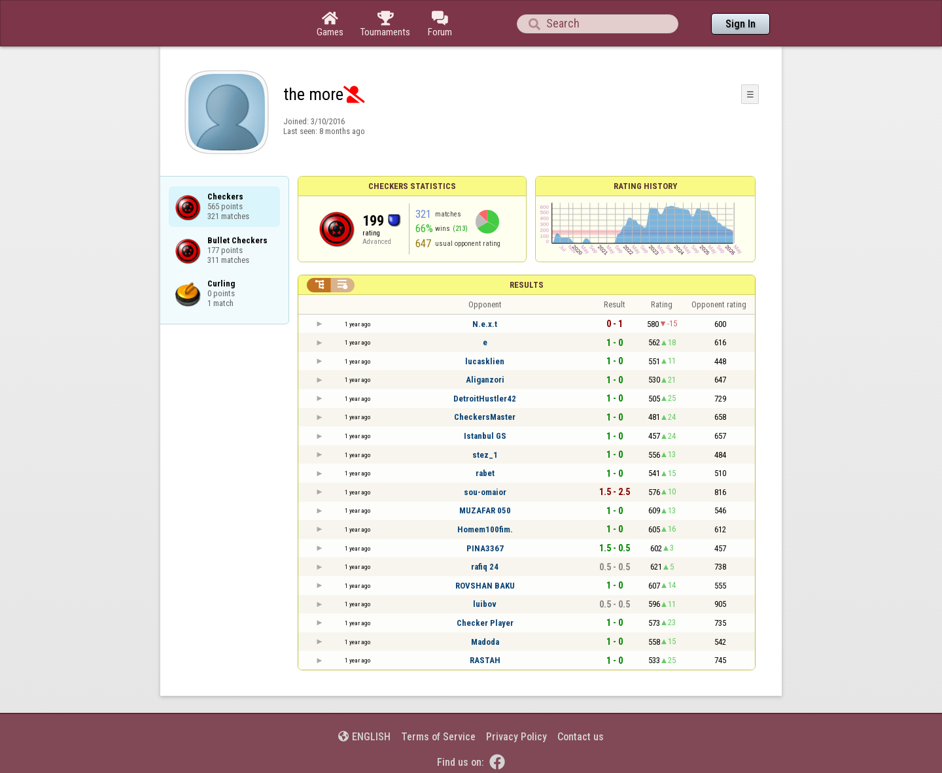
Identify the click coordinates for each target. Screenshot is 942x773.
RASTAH (485, 660)
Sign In (740, 24)
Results (527, 285)
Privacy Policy (516, 736)
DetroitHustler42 (484, 399)
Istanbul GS (485, 436)
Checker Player (485, 623)
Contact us (580, 736)
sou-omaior (485, 492)
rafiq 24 (484, 567)
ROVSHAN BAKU (485, 586)
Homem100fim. (485, 529)
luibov (485, 604)
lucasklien (484, 361)
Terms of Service (438, 736)
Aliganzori (485, 380)
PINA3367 (485, 548)
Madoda (485, 642)
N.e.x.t (484, 324)
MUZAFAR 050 (485, 510)
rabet (485, 473)
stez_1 (485, 455)
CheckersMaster (484, 417)
